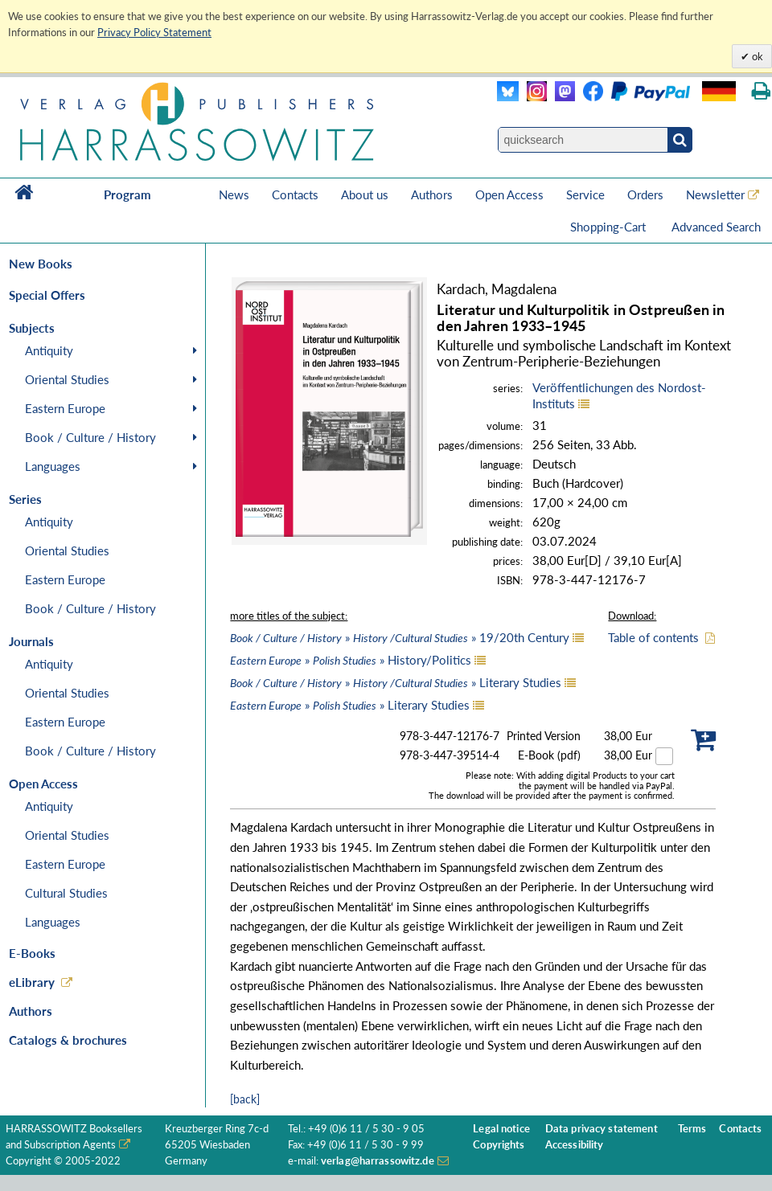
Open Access (509, 194)
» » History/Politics (350, 660)
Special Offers (47, 295)
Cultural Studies (66, 893)
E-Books (32, 953)
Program (127, 194)
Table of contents (653, 637)
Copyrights (498, 1145)
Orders (645, 194)
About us (364, 194)
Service (585, 194)
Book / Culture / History (90, 437)
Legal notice (501, 1129)
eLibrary (32, 982)
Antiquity (49, 350)
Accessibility (574, 1145)
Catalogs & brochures (68, 1040)
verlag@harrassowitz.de (377, 1161)
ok (756, 56)
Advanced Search (716, 226)
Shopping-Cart (609, 226)
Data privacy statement (601, 1129)
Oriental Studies (67, 379)
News (234, 194)
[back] (245, 1099)
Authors (432, 194)
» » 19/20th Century (399, 637)
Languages (52, 466)
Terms (692, 1129)
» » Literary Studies (395, 682)
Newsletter (715, 194)
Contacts (295, 194)
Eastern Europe (65, 408)
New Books (40, 263)
